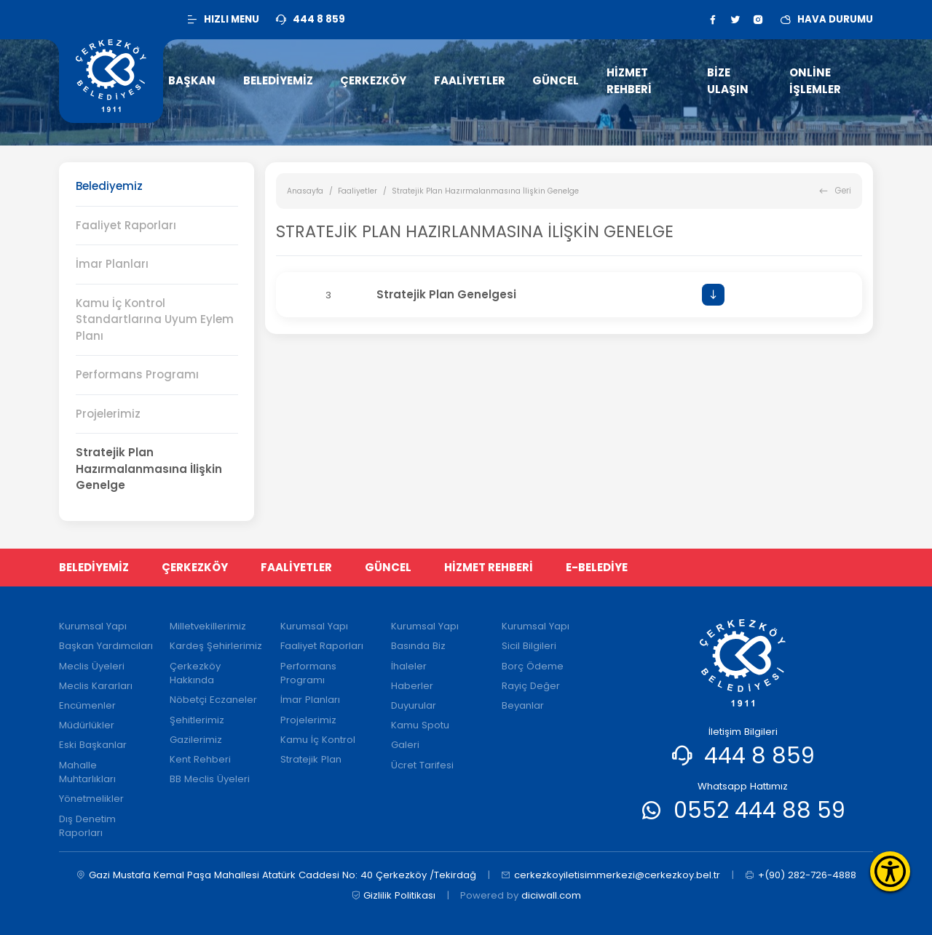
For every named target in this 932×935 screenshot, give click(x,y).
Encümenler (87, 705)
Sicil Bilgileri (529, 646)
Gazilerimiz (196, 740)
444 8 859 (759, 755)
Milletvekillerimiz (208, 626)
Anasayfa (305, 191)
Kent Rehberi (200, 759)
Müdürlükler (86, 725)
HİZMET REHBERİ (488, 567)
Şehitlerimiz (197, 720)
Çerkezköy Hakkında (195, 673)
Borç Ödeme (533, 666)
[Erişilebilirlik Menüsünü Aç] (890, 871)
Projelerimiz (108, 413)
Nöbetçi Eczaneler (213, 700)
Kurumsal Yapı (93, 626)
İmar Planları (112, 263)
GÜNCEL (388, 567)
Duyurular (413, 705)
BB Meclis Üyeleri (210, 779)
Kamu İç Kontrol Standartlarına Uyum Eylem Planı (155, 319)
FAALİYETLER (296, 567)
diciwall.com (551, 895)
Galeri (405, 745)
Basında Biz (418, 646)
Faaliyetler (357, 191)
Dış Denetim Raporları (87, 826)
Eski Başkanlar (93, 745)
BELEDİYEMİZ (94, 567)
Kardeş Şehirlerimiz (216, 646)
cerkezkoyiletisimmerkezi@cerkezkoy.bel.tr (610, 875)
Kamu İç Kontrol (317, 740)
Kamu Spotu (420, 725)
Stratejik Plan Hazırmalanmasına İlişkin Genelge (149, 469)
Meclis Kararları (96, 686)
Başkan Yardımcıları (106, 646)
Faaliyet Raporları (126, 225)
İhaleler (409, 666)
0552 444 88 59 (759, 810)
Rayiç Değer (531, 686)
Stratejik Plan (310, 759)
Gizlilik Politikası (393, 895)
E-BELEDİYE (597, 567)
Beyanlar (523, 705)
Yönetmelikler (91, 798)
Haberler (412, 686)
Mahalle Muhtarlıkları (87, 772)
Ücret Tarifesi (422, 765)
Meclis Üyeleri (92, 666)
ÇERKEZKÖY (195, 567)
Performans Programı (137, 374)
